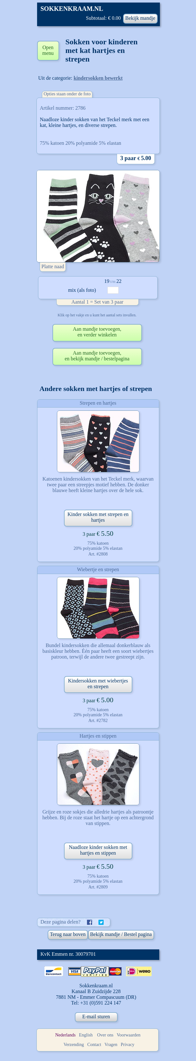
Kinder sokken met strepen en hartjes (98, 517)
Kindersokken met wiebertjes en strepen (98, 683)
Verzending (74, 1044)
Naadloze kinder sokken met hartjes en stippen (98, 850)
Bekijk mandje (140, 18)
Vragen (111, 1044)
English (86, 1035)
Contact (94, 1044)
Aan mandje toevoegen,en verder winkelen (97, 331)
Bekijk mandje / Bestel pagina (121, 934)
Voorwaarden (128, 1035)
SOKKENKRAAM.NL (72, 8)
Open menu (48, 50)
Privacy (128, 1044)
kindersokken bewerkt (98, 78)
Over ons (105, 1035)
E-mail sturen (96, 1016)
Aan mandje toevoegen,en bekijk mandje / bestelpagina (97, 355)
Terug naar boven (68, 934)
